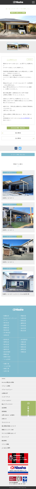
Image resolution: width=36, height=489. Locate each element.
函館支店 (6, 325)
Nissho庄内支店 (25, 118)
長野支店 (6, 342)
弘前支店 (23, 318)
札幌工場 (6, 363)
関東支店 (6, 354)
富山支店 (6, 344)
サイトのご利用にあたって (9, 433)
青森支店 (23, 316)
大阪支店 (23, 342)
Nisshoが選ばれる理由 (8, 382)
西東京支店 (7, 357)
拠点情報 (4, 440)
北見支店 (6, 335)
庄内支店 (23, 325)
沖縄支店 (23, 352)
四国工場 (6, 368)
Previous (2, 26)
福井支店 (6, 349)
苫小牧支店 (7, 332)
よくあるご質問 (6, 448)
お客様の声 (5, 393)
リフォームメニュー (7, 389)
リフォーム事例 (6, 386)
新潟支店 (6, 339)
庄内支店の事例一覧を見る (18, 128)
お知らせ (4, 418)
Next (34, 26)
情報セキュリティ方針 (8, 429)
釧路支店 (6, 327)
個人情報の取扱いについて (9, 426)
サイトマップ (5, 437)
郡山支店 (23, 330)
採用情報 (4, 411)
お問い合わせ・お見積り (8, 415)
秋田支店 (23, 320)
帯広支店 (6, 330)
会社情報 (4, 407)
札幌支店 (6, 316)
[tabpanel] (18, 27)
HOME (3, 378)
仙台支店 (23, 328)
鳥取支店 (23, 347)
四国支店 (23, 344)
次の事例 (18, 138)
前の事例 (18, 133)
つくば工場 (7, 366)
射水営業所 (7, 352)
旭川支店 (6, 323)
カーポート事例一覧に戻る (18, 154)
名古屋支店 (24, 339)
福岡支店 (23, 349)
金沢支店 (6, 347)
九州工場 (6, 371)
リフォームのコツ (6, 400)
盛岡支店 (23, 323)
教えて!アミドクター (7, 404)
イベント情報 (5, 444)
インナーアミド (6, 397)
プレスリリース (6, 422)
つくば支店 (7, 359)
